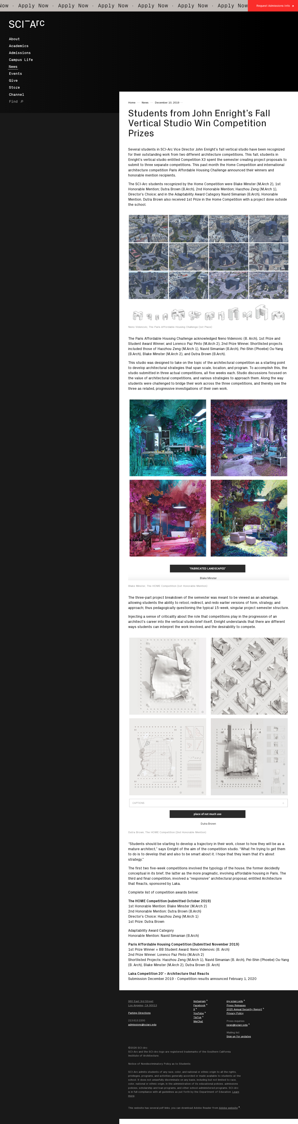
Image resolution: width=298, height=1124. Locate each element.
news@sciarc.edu (237, 1024)
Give (13, 80)
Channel (16, 94)
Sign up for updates (239, 1036)
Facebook (199, 1005)
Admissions (20, 53)
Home (131, 102)
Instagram (199, 1001)
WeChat (198, 1021)
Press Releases (236, 1005)
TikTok (197, 1017)
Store (14, 87)
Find (13, 101)
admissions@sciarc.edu (142, 1024)
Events (15, 73)
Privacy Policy (235, 1013)
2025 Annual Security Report (244, 1009)
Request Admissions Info (273, 5)
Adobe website (228, 1107)
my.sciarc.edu (235, 1001)
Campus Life (21, 60)
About (14, 39)
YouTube (198, 1013)
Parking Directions (139, 1012)
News (13, 66)
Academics (18, 46)
